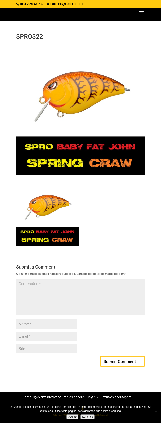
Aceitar (72, 416)
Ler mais (87, 416)
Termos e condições (117, 397)
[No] (156, 412)
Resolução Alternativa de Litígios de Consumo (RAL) (61, 397)
